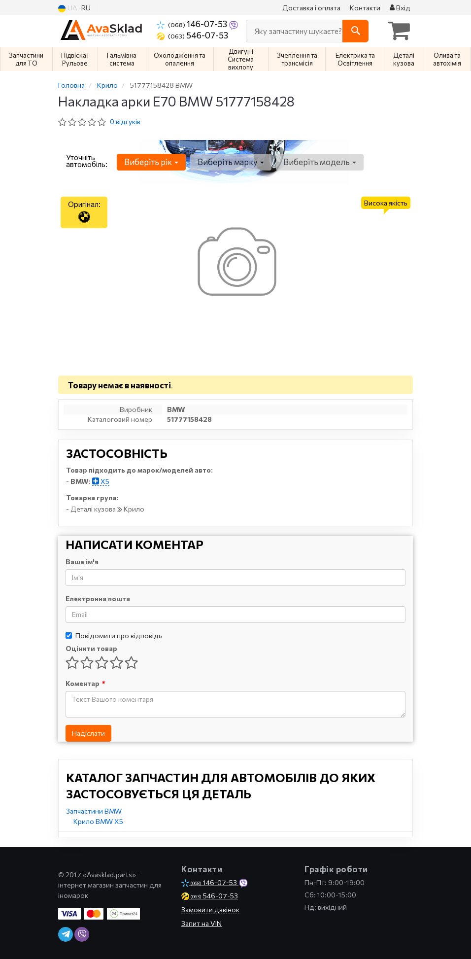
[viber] (81, 934)
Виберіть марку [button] (230, 162)
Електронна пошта (98, 598)
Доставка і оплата (311, 7)
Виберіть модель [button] (318, 162)
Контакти (365, 7)
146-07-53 (193, 23)
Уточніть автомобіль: (86, 161)
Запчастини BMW (94, 811)
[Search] (355, 31)
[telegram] (65, 934)
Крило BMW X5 (98, 821)
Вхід (400, 7)
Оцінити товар (91, 648)
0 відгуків (125, 121)
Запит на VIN (201, 923)
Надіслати (88, 733)
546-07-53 (192, 35)
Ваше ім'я (82, 561)
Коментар (85, 683)
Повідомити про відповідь (114, 635)
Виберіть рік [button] (151, 162)
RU (86, 7)
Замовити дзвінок (210, 909)
